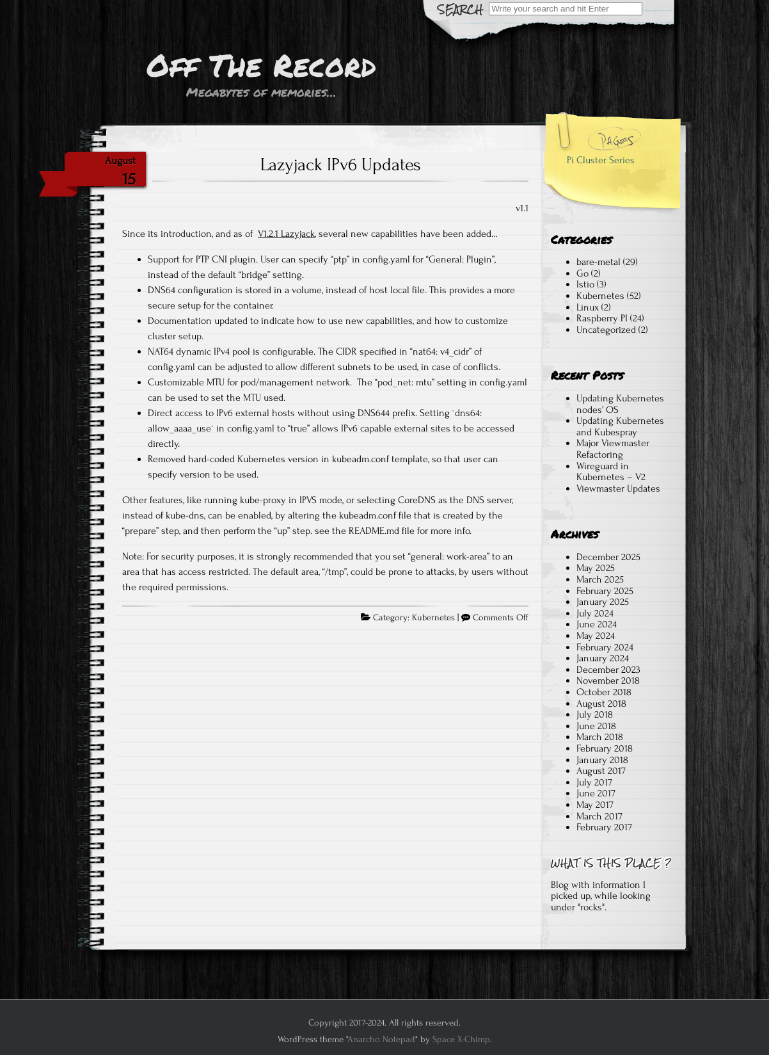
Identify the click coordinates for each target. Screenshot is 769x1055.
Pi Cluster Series (601, 160)
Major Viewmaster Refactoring (612, 448)
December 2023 (608, 669)
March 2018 (599, 737)
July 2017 (594, 782)
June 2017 (595, 793)
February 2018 (604, 748)
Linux (587, 307)
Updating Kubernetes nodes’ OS (620, 403)
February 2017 (604, 827)
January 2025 (602, 602)
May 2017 (595, 804)
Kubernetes (433, 618)
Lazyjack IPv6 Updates (340, 164)
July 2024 (595, 613)
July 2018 (594, 714)
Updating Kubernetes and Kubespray (620, 426)
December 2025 (608, 557)
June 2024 (596, 624)
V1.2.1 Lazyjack (286, 233)
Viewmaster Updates (618, 488)
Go (582, 273)
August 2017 (601, 771)
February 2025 (604, 591)
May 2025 (595, 568)
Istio (585, 284)
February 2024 (604, 647)
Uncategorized (606, 329)
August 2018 (601, 703)
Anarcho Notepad (381, 1039)
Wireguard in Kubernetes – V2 (611, 471)
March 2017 (599, 816)
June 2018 (596, 726)
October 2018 (603, 692)
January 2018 (602, 760)
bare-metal (598, 262)
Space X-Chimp (461, 1039)
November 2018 (608, 680)
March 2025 (600, 579)
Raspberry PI (602, 318)
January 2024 (602, 658)
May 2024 (595, 635)
